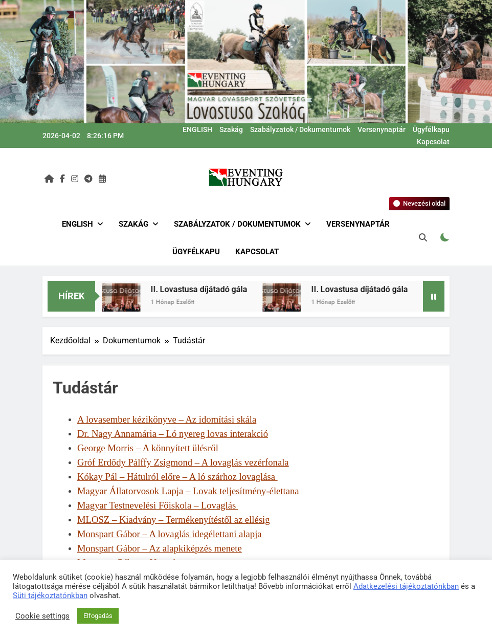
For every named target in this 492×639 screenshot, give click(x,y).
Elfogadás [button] (98, 616)
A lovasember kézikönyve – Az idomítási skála (166, 419)
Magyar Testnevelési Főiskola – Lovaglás (157, 505)
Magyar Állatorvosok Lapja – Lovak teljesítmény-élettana (188, 491)
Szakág (231, 129)
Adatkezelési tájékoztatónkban (406, 586)
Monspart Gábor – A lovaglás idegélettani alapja (169, 533)
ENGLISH (197, 129)
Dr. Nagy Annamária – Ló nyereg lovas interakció (172, 433)
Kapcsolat (433, 142)
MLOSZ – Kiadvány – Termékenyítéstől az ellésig (173, 519)
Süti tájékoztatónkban (50, 595)
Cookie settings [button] (42, 616)
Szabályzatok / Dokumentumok (300, 129)
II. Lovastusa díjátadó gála (203, 289)
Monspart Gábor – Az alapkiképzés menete (159, 548)
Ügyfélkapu (431, 129)
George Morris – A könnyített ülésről (147, 448)
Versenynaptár (381, 129)
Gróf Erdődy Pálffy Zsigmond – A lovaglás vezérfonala (183, 462)
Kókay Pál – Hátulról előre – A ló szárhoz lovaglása (177, 476)
